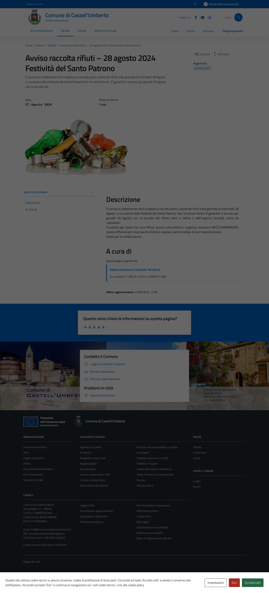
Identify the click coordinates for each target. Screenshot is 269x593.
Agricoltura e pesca (91, 447)
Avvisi (196, 458)
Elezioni (191, 31)
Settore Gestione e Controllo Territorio (135, 269)
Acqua (175, 31)
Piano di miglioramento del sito (154, 538)
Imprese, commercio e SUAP (152, 458)
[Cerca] (238, 17)
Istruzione (208, 31)
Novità (65, 30)
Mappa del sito (31, 562)
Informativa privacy (148, 511)
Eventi (197, 486)
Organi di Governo (33, 458)
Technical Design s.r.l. (47, 583)
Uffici (26, 452)
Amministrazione (42, 30)
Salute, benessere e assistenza (154, 469)
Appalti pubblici (88, 463)
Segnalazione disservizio (93, 516)
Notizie (197, 447)
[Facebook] (194, 17)
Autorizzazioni (88, 469)
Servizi (82, 30)
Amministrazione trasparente (153, 505)
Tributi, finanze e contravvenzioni (155, 474)
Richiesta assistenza (91, 522)
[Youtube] (201, 17)
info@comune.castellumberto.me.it (51, 529)
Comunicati (199, 452)
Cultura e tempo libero (92, 480)
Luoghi (197, 481)
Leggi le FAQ (87, 505)
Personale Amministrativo (38, 469)
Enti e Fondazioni (33, 474)
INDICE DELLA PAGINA (59, 192)
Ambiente (85, 452)
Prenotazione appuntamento (96, 511)
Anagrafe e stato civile (93, 458)
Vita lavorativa (145, 485)
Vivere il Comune (105, 30)
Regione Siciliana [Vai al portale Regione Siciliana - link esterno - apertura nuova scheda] (34, 4)
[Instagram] (208, 17)
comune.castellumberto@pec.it (47, 533)
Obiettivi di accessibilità (150, 533)
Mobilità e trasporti (147, 463)
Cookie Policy (144, 516)
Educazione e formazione (94, 485)
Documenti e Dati (33, 480)
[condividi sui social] (202, 54)
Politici (27, 463)
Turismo (141, 480)
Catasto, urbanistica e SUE (95, 474)
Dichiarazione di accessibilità (152, 527)
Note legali (143, 522)
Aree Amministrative (35, 447)
